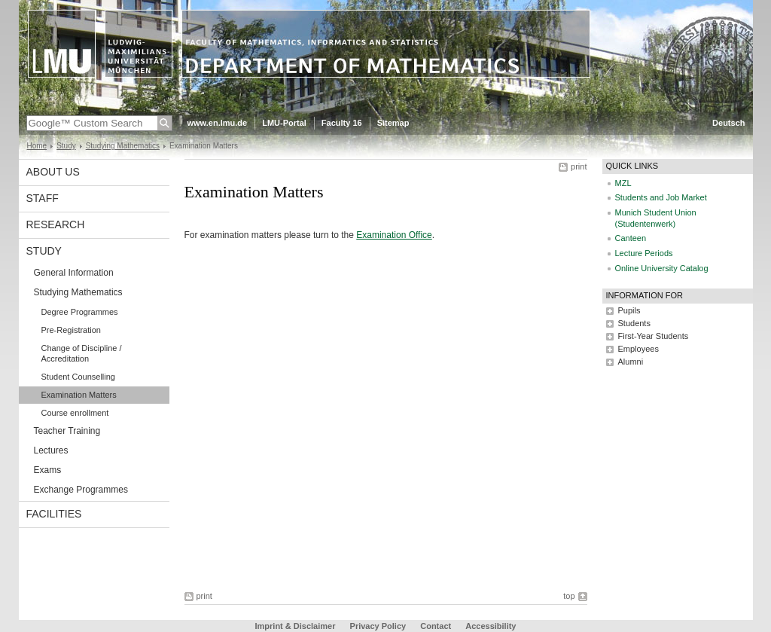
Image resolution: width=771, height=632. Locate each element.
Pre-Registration (71, 329)
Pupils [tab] (629, 310)
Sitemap (393, 122)
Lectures (51, 450)
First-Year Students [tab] (653, 335)
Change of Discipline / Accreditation (81, 353)
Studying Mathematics (123, 146)
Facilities (54, 514)
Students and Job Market (661, 197)
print (579, 166)
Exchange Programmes (81, 489)
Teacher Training (67, 431)
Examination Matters (79, 394)
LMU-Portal (284, 122)
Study (66, 146)
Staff (42, 198)
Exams (48, 470)
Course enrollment (75, 412)
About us (53, 172)
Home (37, 146)
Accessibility (490, 625)
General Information (74, 272)
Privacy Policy (378, 625)
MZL (623, 183)
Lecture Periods (644, 253)
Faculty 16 (342, 122)
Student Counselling (78, 376)
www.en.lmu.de (217, 122)
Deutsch (728, 122)
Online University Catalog (662, 268)
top (568, 595)
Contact (435, 625)
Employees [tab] (638, 348)
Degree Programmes (79, 311)
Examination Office (394, 235)
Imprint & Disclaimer (295, 625)
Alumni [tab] (631, 361)
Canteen (631, 238)
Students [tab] (634, 323)
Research (55, 224)
